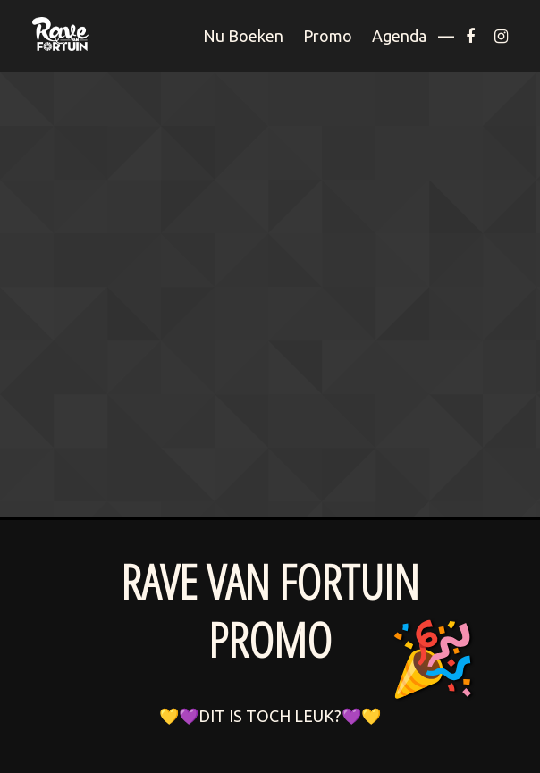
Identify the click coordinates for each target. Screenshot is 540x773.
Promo (327, 36)
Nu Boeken (243, 36)
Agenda (399, 36)
